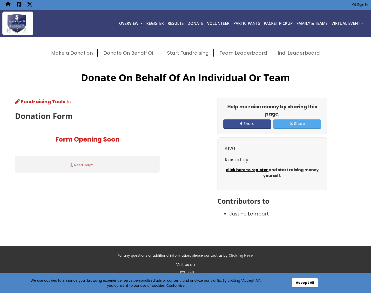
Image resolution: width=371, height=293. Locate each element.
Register (155, 23)
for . (45, 101)
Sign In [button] (360, 4)
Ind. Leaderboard (299, 53)
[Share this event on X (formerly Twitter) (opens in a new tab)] (29, 5)
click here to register (247, 170)
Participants (246, 23)
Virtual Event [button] (345, 23)
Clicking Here (241, 255)
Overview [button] (129, 23)
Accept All (305, 282)
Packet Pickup (278, 23)
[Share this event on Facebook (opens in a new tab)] (19, 5)
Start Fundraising (188, 53)
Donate (195, 23)
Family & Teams (312, 23)
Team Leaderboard (243, 53)
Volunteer (218, 23)
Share (247, 123)
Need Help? (83, 165)
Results (175, 23)
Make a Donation (72, 53)
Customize (175, 285)
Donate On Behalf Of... (129, 53)
